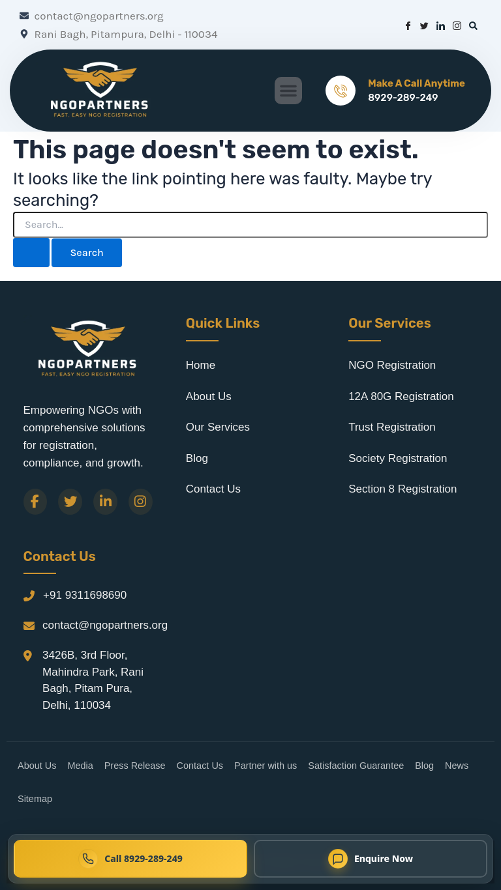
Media (80, 765)
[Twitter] (70, 502)
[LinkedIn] (105, 502)
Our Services (218, 427)
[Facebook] (35, 502)
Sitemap (35, 799)
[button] (288, 90)
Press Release (135, 765)
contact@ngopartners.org (105, 625)
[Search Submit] (31, 252)
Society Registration (397, 458)
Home (200, 365)
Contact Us (213, 489)
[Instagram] (141, 502)
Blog (197, 458)
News (456, 765)
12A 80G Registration (401, 396)
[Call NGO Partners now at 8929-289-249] (130, 859)
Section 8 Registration (402, 489)
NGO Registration (392, 365)
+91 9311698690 (85, 595)
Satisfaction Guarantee (356, 765)
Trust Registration (392, 427)
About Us (209, 396)
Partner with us (265, 765)
